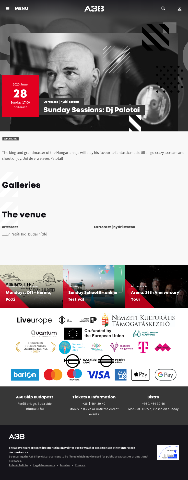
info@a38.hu (34, 408)
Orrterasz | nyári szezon (61, 101)
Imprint (65, 465)
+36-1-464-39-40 (93, 403)
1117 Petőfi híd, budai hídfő (24, 234)
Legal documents (44, 465)
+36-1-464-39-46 (153, 403)
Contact (80, 465)
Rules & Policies (18, 465)
